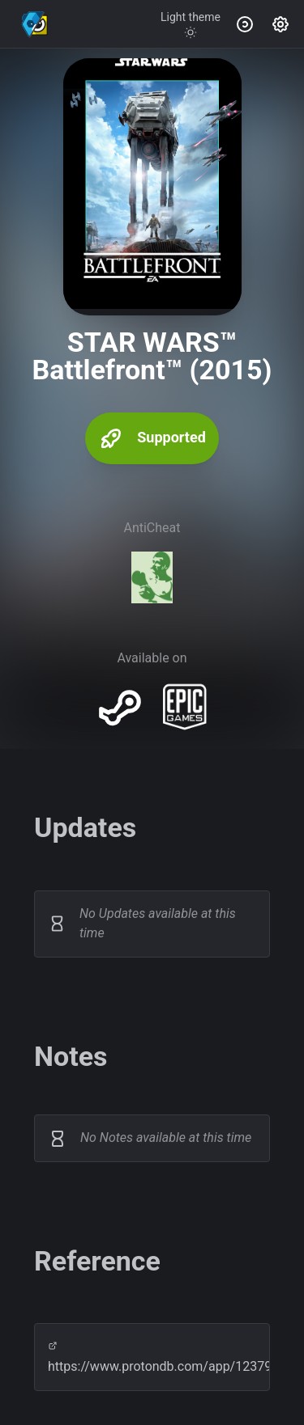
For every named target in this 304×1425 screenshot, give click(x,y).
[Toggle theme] (191, 24)
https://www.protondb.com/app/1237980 (152, 1357)
